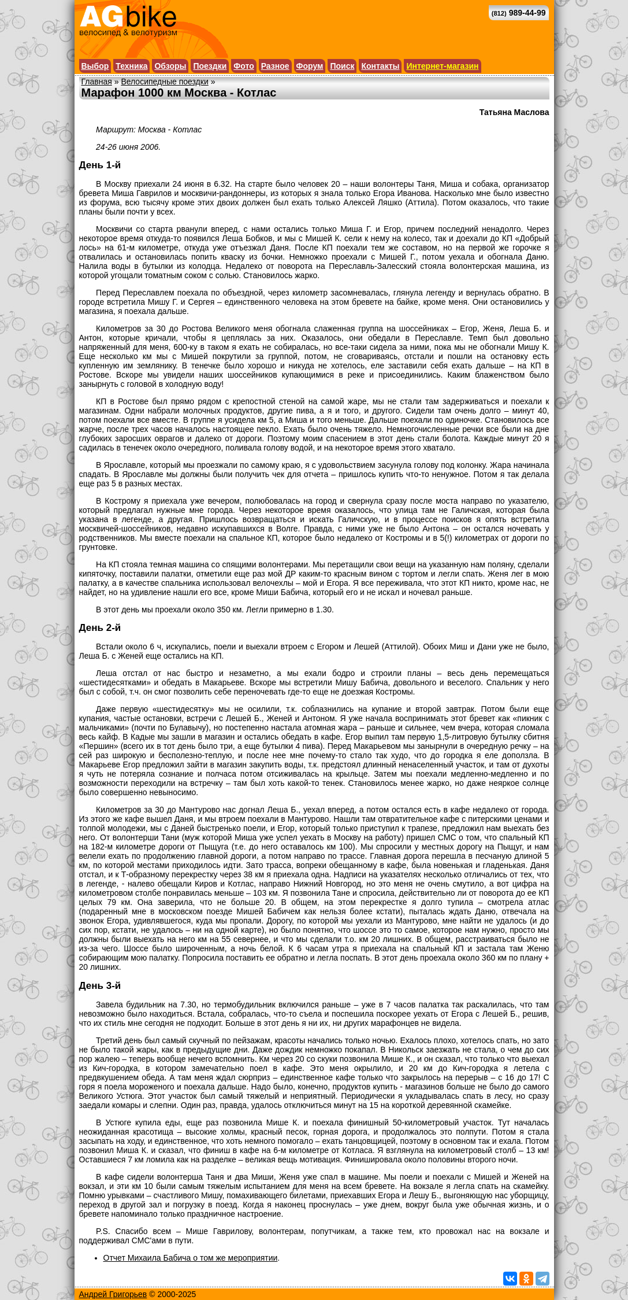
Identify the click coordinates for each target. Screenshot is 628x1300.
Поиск (342, 66)
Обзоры (170, 66)
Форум (310, 66)
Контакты (380, 66)
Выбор (95, 66)
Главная (96, 81)
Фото (243, 66)
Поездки (209, 66)
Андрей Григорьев (113, 1294)
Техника (131, 66)
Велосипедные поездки (164, 81)
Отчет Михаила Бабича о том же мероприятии (190, 1257)
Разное (275, 66)
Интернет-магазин (442, 66)
